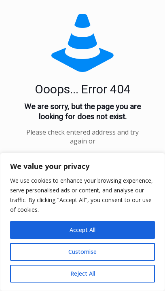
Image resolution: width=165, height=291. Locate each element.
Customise (82, 251)
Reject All (82, 273)
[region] (82, 222)
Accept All (82, 230)
